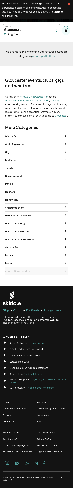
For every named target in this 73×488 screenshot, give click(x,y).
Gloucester (61, 115)
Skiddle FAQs (44, 439)
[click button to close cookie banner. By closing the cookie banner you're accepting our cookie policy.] (69, 4)
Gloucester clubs (14, 100)
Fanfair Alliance (33, 374)
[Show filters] (66, 30)
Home (6, 402)
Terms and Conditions (14, 408)
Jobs (39, 421)
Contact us (43, 414)
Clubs (17, 310)
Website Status (11, 432)
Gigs (6, 310)
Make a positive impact (41, 387)
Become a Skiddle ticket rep (17, 451)
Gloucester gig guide (37, 100)
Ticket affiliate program (16, 445)
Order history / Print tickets (51, 408)
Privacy (7, 414)
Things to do (53, 310)
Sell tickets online (46, 432)
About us (41, 402)
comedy (55, 100)
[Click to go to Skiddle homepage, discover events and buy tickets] (12, 298)
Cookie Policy (10, 421)
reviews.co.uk (36, 342)
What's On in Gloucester (34, 96)
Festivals (33, 310)
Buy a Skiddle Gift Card (49, 451)
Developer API (10, 439)
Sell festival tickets (47, 445)
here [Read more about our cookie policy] (57, 11)
